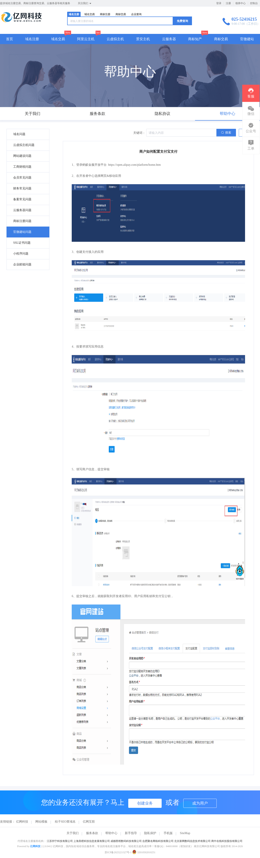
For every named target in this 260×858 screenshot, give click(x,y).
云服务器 (169, 39)
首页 (9, 39)
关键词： (139, 132)
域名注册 (74, 14)
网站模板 (41, 821)
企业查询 (136, 14)
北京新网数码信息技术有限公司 (192, 841)
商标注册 (105, 14)
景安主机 (143, 39)
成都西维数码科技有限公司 (126, 841)
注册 (228, 3)
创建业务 (145, 803)
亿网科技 (22, 821)
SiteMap (185, 833)
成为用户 (200, 803)
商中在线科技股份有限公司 (226, 841)
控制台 (254, 3)
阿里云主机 (85, 39)
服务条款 (92, 833)
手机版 (168, 833)
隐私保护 (150, 833)
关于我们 (73, 833)
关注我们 (85, 3)
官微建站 (247, 39)
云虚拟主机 (115, 39)
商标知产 (195, 39)
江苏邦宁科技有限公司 (60, 841)
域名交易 (89, 14)
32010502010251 (143, 852)
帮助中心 (111, 833)
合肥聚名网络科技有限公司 (158, 841)
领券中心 (240, 3)
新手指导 (131, 833)
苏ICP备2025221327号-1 (118, 852)
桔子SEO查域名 (65, 821)
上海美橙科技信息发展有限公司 (91, 841)
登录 (218, 3)
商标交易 (120, 14)
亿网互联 (89, 821)
